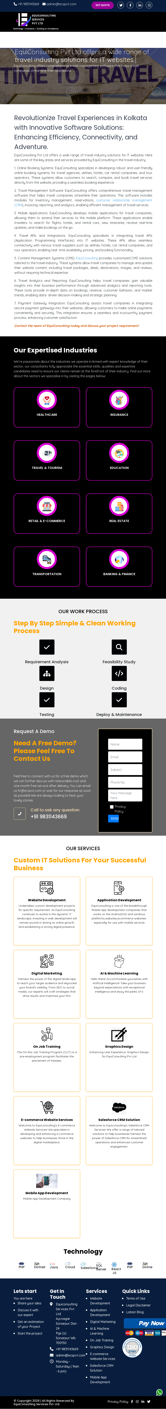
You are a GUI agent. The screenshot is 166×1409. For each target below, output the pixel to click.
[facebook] (130, 5)
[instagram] (149, 5)
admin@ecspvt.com (59, 4)
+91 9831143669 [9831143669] (67, 1349)
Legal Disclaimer (138, 1305)
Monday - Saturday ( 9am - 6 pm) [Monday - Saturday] (67, 1366)
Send (115, 818)
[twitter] (148, 1402)
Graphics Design (102, 1347)
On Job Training (101, 1340)
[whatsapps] (159, 1392)
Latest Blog (135, 1312)
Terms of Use (135, 1298)
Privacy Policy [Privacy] (118, 1402)
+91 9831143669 (26, 4)
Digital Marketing (103, 1322)
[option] (21, 1266)
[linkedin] (139, 5)
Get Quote (102, 5)
